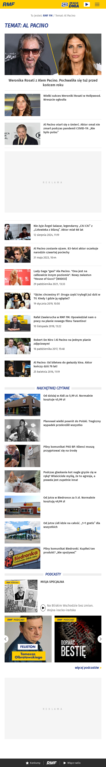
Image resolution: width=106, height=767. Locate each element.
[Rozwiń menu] (97, 4)
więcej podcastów (87, 668)
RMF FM (47, 15)
